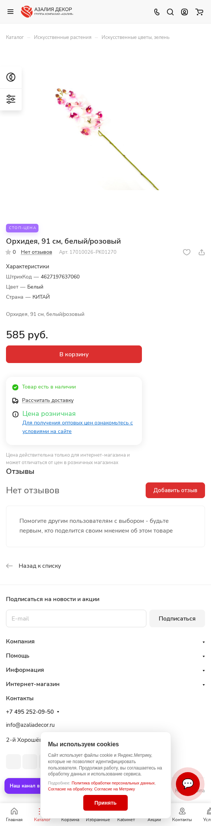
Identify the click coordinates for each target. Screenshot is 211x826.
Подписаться (177, 619)
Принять (105, 803)
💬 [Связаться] (188, 783)
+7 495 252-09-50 (30, 711)
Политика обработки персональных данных (113, 783)
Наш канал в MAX (31, 786)
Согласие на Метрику (114, 789)
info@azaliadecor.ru (30, 725)
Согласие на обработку (70, 789)
